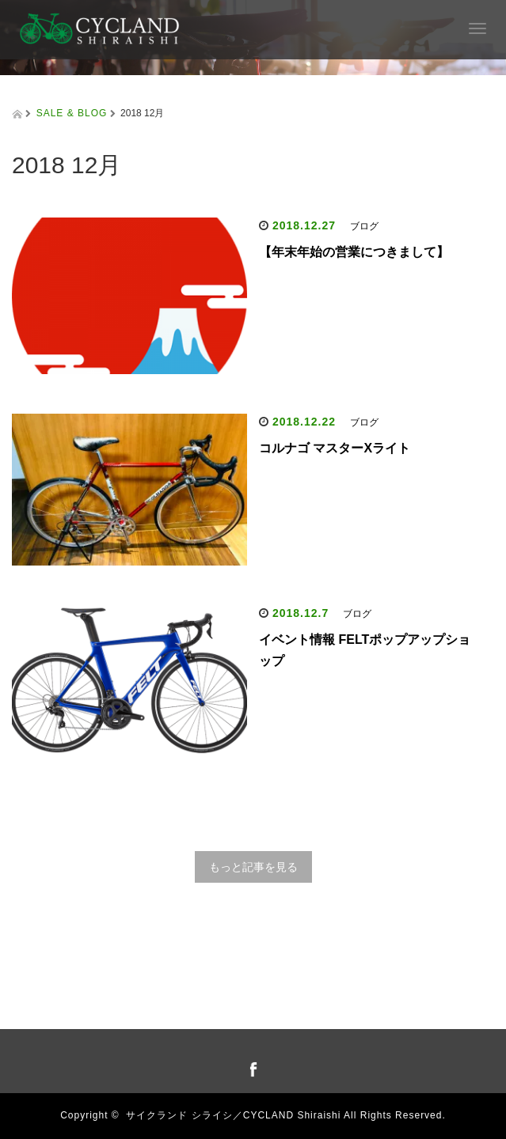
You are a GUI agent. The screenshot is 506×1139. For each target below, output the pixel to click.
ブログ (364, 226)
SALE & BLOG (72, 113)
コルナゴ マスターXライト (334, 448)
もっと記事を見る (253, 867)
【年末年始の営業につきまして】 (354, 252)
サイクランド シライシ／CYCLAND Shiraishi (233, 1115)
